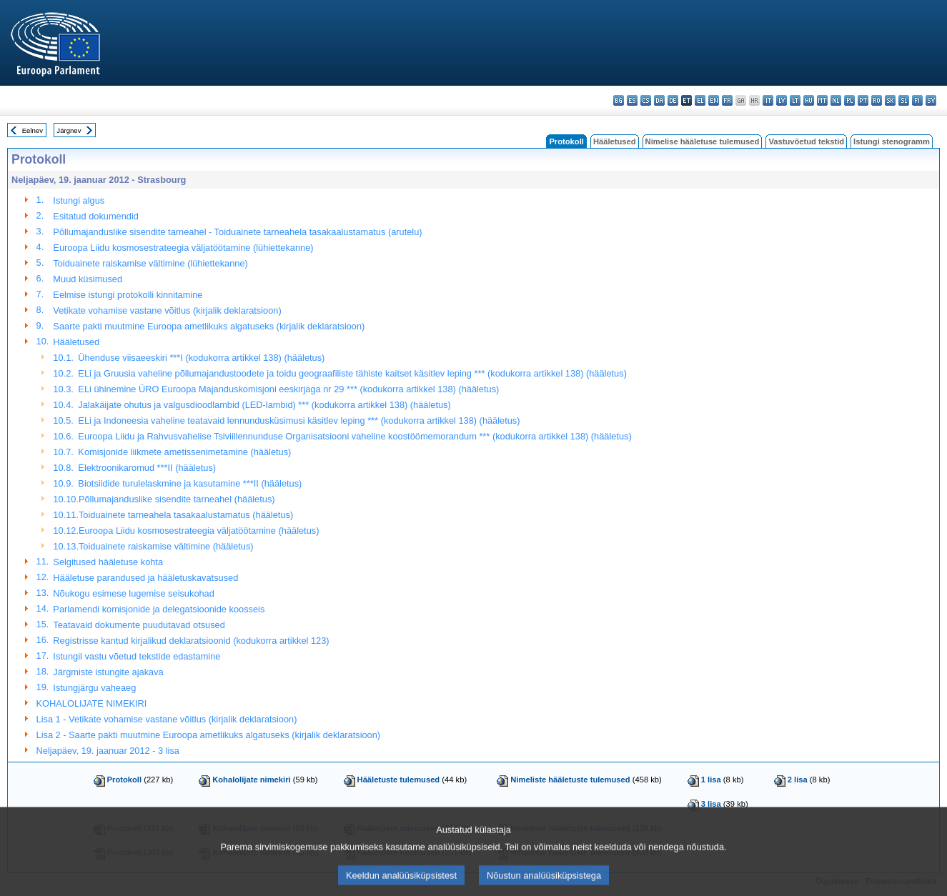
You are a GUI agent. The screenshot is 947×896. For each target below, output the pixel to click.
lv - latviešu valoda (781, 100)
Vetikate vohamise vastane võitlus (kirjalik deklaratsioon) (167, 310)
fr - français (727, 100)
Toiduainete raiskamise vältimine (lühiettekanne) (150, 263)
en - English (713, 100)
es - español (632, 100)
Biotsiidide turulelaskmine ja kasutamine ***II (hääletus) (190, 483)
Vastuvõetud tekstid (806, 141)
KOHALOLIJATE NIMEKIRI (91, 703)
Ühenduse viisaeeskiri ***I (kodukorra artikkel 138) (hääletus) (201, 357)
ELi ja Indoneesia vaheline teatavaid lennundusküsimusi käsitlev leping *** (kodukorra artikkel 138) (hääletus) (299, 420)
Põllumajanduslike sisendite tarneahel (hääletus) (177, 499)
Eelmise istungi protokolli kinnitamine (127, 294)
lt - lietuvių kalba (795, 100)
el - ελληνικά (700, 100)
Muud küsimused (87, 279)
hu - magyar (808, 100)
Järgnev (68, 130)
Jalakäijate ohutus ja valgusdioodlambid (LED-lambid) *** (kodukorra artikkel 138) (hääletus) (264, 404)
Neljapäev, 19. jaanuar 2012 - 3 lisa (107, 750)
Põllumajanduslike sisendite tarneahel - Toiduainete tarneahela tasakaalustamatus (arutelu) (237, 232)
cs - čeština (645, 100)
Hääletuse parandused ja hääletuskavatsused (145, 577)
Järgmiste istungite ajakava (108, 672)
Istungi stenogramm (891, 141)
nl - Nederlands (836, 100)
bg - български (618, 100)
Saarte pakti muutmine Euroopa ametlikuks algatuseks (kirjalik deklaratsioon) (209, 326)
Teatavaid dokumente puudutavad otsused (138, 624)
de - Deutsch (673, 100)
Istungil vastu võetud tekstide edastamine (136, 656)
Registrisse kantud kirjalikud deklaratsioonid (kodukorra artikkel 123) (191, 640)
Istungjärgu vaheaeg (94, 687)
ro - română (876, 100)
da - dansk (659, 100)
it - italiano (768, 100)
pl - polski (849, 100)
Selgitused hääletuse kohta (108, 562)
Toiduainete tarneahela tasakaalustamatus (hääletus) (186, 514)
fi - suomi (917, 100)
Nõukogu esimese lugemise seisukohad (133, 593)
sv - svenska (931, 100)
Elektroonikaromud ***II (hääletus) (147, 467)
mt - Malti (822, 100)
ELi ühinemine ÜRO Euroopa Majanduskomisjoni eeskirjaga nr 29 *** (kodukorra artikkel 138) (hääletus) (288, 389)
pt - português (863, 100)
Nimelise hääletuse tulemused (702, 141)
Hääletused (614, 141)
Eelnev (32, 130)
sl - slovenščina (903, 100)
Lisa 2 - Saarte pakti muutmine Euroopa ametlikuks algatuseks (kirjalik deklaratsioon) (208, 735)
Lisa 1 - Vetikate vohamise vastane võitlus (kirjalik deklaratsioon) (166, 719)
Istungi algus (78, 200)
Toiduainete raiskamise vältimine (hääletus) (166, 546)
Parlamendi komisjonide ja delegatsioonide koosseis (158, 609)
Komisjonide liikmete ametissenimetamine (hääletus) (184, 452)
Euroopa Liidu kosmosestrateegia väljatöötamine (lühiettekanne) (183, 247)
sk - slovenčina (890, 100)
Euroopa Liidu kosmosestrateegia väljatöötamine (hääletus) (199, 530)
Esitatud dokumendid (96, 216)
